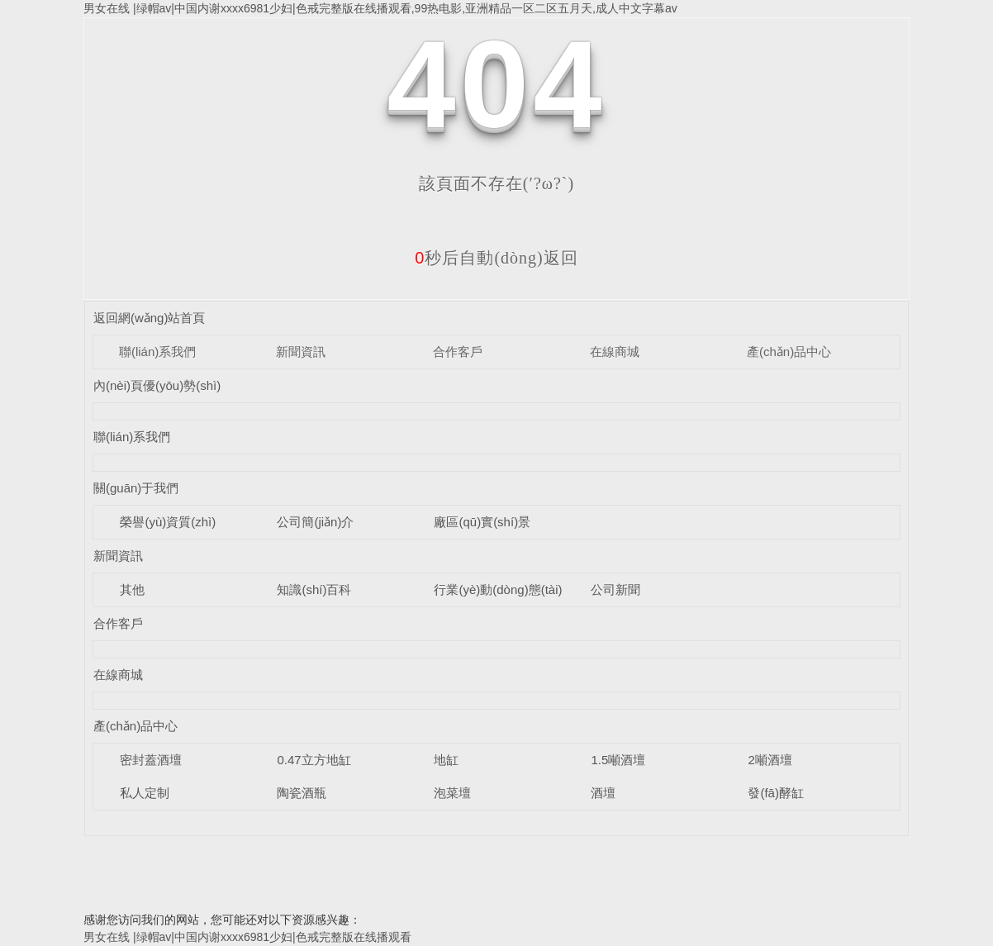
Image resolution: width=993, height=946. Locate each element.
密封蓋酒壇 (151, 760)
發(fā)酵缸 (776, 793)
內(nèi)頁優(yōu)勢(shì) (157, 385)
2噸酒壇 (769, 760)
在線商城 (614, 352)
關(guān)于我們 (135, 488)
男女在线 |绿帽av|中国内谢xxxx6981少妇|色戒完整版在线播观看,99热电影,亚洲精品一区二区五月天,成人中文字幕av (380, 8)
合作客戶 (457, 352)
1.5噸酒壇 (618, 760)
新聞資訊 (300, 352)
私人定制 (144, 793)
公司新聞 (615, 589)
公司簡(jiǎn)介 (315, 522)
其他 (132, 589)
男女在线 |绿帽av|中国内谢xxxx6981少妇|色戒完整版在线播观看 (247, 937)
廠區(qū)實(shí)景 (482, 522)
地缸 (446, 760)
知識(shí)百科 (314, 589)
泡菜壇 (452, 793)
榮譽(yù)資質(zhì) (168, 522)
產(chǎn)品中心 (789, 352)
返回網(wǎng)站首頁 (149, 318)
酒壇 (603, 793)
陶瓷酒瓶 (301, 793)
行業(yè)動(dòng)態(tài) (498, 589)
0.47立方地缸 (313, 760)
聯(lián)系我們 (157, 352)
